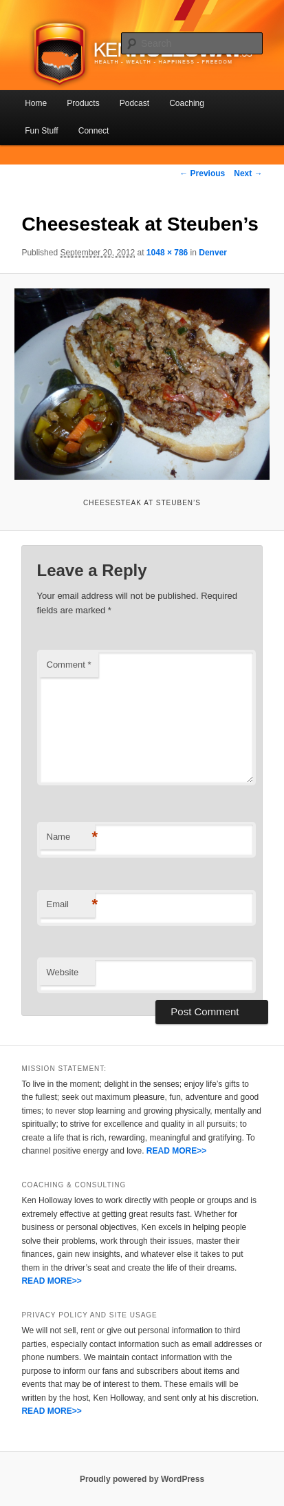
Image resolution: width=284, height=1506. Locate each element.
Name (71, 837)
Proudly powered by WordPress (142, 1479)
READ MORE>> (176, 1151)
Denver (213, 252)
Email (71, 905)
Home (36, 103)
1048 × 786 (167, 252)
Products (83, 103)
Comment (69, 664)
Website (63, 972)
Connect (93, 131)
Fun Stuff (41, 131)
